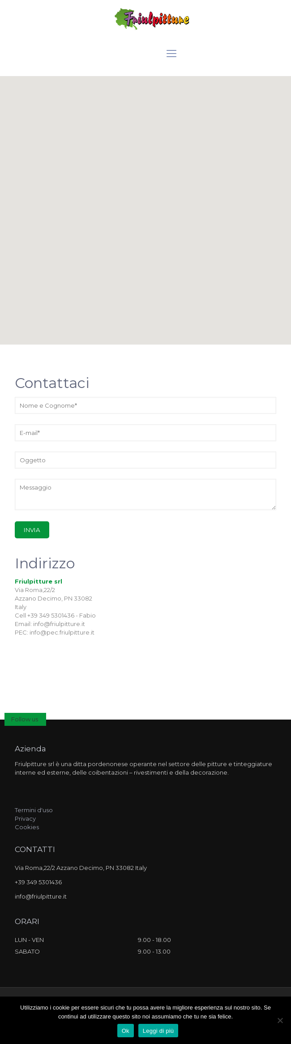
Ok (125, 1030)
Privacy (25, 818)
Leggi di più (158, 1030)
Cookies (27, 827)
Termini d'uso (34, 810)
